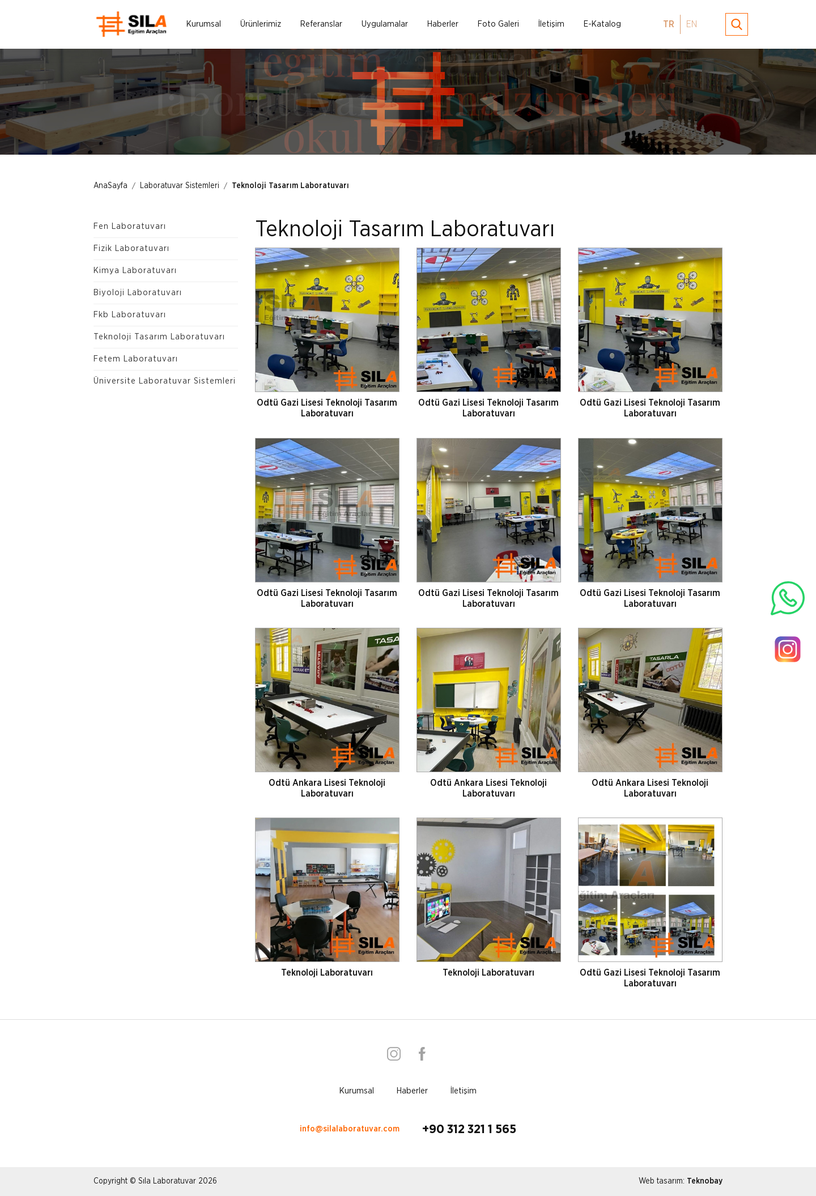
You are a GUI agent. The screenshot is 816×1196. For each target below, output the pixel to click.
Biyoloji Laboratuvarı (138, 292)
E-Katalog (602, 24)
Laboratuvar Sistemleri (179, 186)
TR (668, 24)
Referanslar (321, 24)
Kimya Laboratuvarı (135, 270)
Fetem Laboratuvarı (136, 359)
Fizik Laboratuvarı (131, 248)
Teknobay (704, 1181)
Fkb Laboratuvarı (130, 314)
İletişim (551, 24)
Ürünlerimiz (260, 24)
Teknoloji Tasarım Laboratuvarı (290, 186)
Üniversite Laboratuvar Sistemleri (165, 381)
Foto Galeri (498, 24)
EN (691, 24)
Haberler (442, 24)
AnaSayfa (111, 186)
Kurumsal (203, 24)
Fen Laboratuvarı (130, 226)
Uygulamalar (385, 24)
